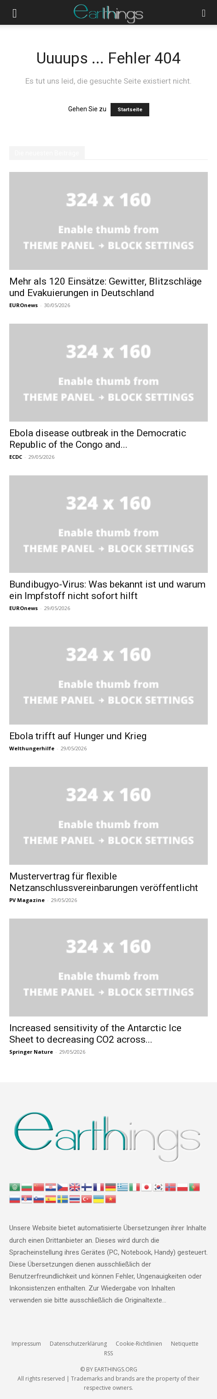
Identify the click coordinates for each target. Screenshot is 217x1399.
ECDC (15, 456)
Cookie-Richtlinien (139, 1344)
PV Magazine (27, 900)
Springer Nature (31, 1051)
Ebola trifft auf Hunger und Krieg (78, 736)
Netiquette (185, 1344)
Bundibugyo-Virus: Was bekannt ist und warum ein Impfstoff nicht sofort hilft (107, 590)
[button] (14, 12)
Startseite (129, 110)
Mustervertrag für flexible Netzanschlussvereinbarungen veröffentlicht (103, 882)
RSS (108, 1353)
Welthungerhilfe (31, 748)
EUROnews (23, 305)
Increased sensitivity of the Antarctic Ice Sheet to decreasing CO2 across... (95, 1033)
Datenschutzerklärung (78, 1344)
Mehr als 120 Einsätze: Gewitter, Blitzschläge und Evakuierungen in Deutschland (105, 287)
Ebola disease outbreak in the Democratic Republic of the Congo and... (97, 439)
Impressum (26, 1344)
